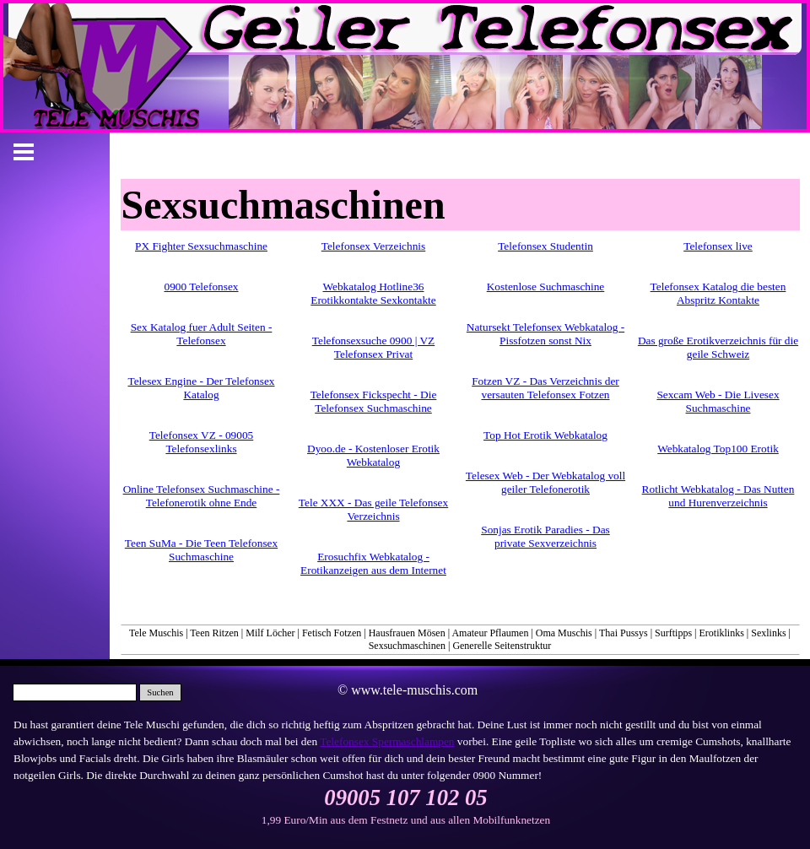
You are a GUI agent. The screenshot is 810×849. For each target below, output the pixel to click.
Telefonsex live (718, 246)
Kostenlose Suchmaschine (546, 286)
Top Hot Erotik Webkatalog (545, 435)
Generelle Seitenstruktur (501, 646)
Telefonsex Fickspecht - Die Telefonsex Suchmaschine (373, 401)
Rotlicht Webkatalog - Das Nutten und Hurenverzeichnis (718, 496)
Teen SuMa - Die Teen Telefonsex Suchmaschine (201, 550)
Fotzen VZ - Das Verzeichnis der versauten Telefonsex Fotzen (545, 388)
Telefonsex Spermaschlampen (387, 741)
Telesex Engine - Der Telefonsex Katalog (200, 388)
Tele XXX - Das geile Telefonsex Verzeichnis (373, 509)
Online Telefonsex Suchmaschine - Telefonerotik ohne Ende (201, 496)
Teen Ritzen (214, 633)
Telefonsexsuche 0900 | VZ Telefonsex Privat (373, 347)
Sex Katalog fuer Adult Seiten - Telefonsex (202, 334)
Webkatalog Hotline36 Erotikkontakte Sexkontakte (372, 293)
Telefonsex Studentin (545, 246)
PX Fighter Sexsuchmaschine (201, 246)
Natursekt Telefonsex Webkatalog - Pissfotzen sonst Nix (545, 334)
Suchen (160, 692)
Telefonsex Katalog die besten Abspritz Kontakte (718, 293)
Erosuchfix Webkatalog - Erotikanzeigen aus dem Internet (373, 563)
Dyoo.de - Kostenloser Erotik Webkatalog (373, 455)
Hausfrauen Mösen (407, 633)
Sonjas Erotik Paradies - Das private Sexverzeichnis (545, 536)
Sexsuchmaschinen (407, 646)
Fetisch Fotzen (331, 633)
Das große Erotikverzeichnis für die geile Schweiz (718, 347)
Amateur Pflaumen (489, 633)
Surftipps (673, 633)
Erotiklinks (721, 633)
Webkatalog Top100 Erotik (718, 448)
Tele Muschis (156, 633)
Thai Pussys (623, 633)
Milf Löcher (270, 633)
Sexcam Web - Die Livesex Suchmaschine (717, 401)
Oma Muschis (564, 633)
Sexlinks (768, 633)
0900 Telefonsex (201, 286)
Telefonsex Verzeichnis (373, 246)
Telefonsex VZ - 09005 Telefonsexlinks (201, 442)
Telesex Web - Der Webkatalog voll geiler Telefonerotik (545, 482)
